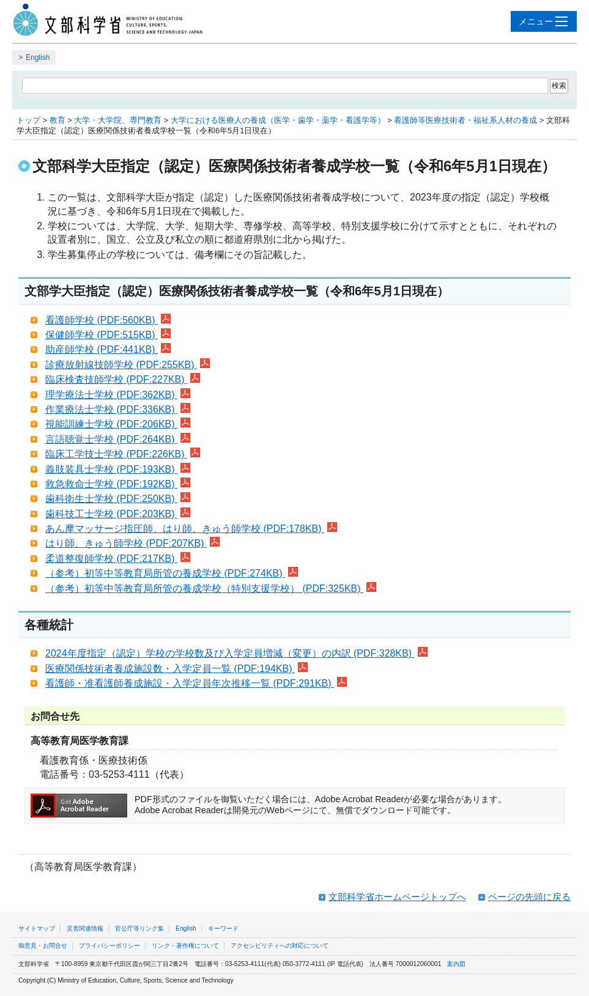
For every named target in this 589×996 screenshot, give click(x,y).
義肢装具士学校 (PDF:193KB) (117, 469)
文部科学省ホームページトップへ (397, 896)
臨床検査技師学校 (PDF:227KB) (122, 379)
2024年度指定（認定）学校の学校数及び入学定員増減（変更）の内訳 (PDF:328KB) (236, 653)
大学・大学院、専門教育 (117, 120)
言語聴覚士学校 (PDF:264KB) (117, 439)
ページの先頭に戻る (529, 896)
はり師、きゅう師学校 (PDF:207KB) (132, 543)
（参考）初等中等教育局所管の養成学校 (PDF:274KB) (171, 573)
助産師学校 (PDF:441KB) (108, 349)
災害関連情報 (85, 928)
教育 (57, 120)
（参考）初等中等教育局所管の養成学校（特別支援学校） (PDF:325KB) (210, 588)
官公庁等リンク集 (139, 928)
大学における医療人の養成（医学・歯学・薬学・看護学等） (278, 120)
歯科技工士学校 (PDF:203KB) (117, 514)
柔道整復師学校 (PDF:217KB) (117, 558)
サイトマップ (36, 928)
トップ (28, 120)
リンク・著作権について (185, 945)
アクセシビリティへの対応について (279, 945)
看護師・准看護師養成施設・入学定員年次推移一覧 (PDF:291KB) (196, 683)
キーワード (223, 928)
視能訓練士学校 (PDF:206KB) (117, 424)
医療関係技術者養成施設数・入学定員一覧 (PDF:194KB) (176, 668)
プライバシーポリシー (109, 945)
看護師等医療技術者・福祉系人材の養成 (465, 120)
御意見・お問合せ (42, 945)
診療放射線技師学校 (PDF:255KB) (127, 365)
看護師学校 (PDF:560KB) (108, 320)
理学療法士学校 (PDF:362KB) (117, 394)
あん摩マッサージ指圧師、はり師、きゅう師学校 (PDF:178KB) (191, 528)
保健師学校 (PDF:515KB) (108, 335)
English (38, 57)
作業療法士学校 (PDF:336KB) (117, 409)
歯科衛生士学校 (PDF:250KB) (117, 498)
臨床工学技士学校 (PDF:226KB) (122, 454)
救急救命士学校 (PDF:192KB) (117, 484)
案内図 (456, 964)
